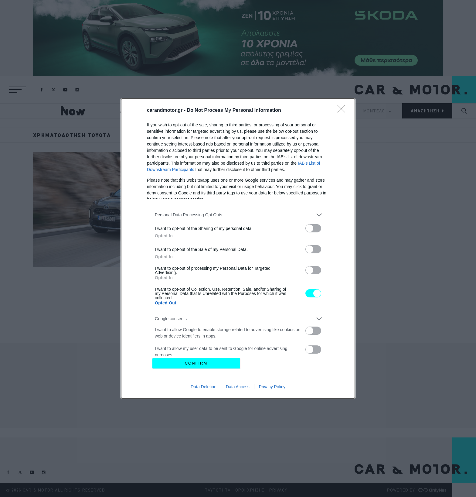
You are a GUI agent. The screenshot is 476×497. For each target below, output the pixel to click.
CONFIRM (196, 363)
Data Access (238, 386)
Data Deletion (203, 386)
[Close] (343, 110)
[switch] (313, 228)
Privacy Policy (272, 386)
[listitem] (238, 215)
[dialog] (238, 249)
